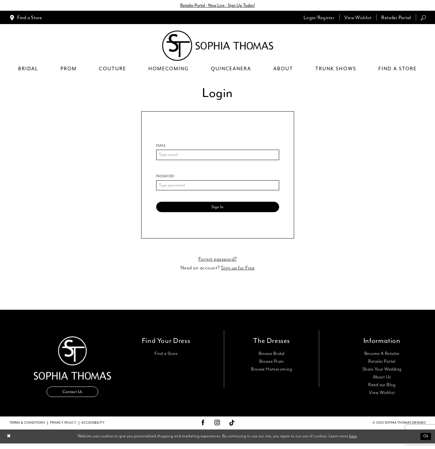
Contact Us (72, 396)
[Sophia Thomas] (217, 46)
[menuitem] (26, 18)
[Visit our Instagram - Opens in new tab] (217, 428)
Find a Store (166, 357)
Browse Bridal (272, 357)
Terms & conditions (27, 428)
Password (165, 178)
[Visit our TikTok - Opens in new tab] (232, 428)
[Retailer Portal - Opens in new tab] (395, 18)
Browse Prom (271, 365)
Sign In (217, 210)
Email (161, 146)
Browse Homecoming (271, 373)
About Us (382, 381)
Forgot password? (217, 263)
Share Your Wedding (381, 373)
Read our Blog (381, 388)
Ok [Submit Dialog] (425, 441)
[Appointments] (26, 18)
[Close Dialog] (9, 442)
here (353, 441)
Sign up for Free (237, 272)
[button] (319, 18)
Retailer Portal (381, 365)
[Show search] (423, 18)
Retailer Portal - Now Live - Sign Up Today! (218, 5)
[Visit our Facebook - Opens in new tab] (203, 428)
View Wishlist (382, 396)
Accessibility (92, 428)
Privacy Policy (63, 428)
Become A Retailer (382, 357)
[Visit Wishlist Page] (358, 18)
